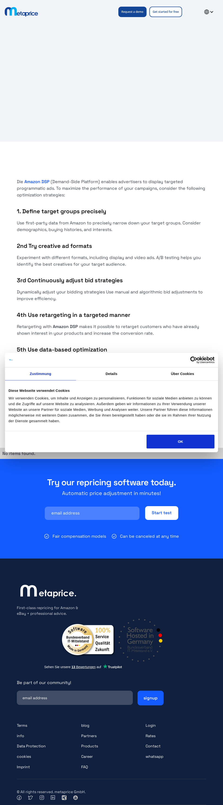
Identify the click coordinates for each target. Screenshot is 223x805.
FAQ (84, 767)
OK (180, 441)
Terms (22, 725)
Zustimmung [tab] (40, 374)
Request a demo (132, 12)
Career (87, 756)
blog (85, 725)
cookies (24, 756)
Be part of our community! (44, 682)
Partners (89, 735)
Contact (153, 746)
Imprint (23, 767)
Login (151, 725)
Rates (151, 735)
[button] (191, 12)
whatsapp (154, 756)
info (20, 735)
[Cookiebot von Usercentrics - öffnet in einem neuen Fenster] (193, 360)
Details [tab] (111, 374)
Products (89, 746)
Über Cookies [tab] (182, 374)
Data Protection (31, 746)
